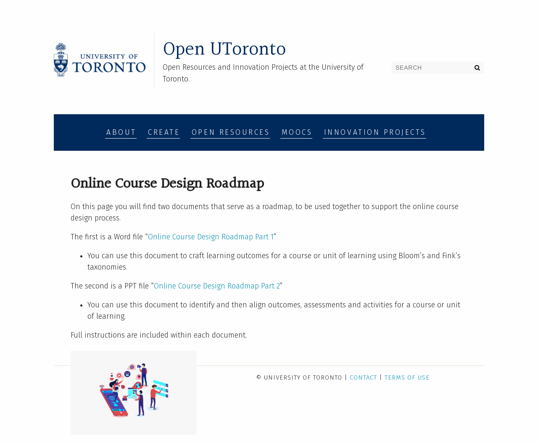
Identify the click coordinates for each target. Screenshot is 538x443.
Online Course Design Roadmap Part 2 (217, 286)
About (121, 132)
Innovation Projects (375, 132)
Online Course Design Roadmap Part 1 (211, 237)
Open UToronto (224, 49)
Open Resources (231, 132)
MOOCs (297, 132)
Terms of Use (407, 377)
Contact (363, 377)
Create (164, 132)
